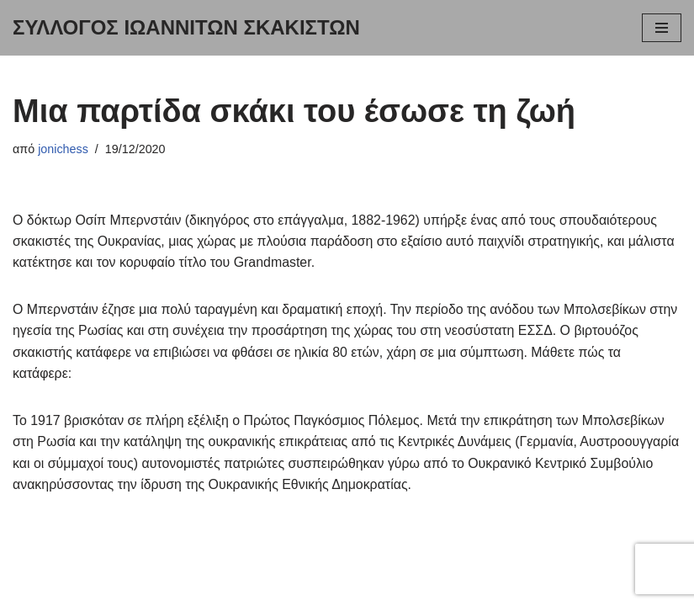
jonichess (63, 149)
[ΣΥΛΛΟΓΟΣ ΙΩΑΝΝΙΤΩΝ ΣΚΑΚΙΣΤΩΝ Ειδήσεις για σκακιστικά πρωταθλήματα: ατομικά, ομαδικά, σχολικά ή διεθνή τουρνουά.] (186, 28)
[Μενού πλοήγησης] (661, 27)
